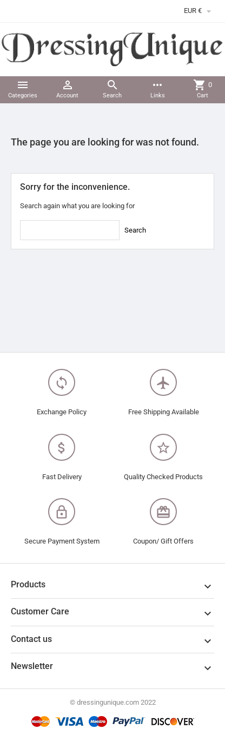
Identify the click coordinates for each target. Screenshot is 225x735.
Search (135, 230)
